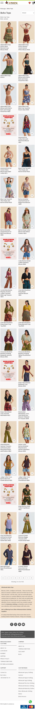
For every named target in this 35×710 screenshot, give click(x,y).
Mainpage (3, 9)
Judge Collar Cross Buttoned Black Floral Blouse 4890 (24, 478)
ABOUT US (3, 648)
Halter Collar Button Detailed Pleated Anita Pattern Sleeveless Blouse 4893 (24, 448)
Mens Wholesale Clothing (25, 691)
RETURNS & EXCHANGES (7, 664)
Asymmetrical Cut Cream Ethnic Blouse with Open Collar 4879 (5, 170)
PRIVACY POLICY (4, 659)
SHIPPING (3, 656)
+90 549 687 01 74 (5, 678)
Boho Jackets (4, 19)
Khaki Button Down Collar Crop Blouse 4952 (24, 508)
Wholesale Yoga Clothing (25, 680)
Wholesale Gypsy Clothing (25, 672)
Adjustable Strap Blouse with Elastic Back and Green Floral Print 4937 (24, 78)
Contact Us (3, 672)
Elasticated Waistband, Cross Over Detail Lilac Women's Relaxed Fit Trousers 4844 (23, 415)
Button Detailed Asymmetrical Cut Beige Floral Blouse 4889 (24, 201)
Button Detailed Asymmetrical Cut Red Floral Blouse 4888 (5, 232)
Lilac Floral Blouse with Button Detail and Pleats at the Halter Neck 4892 (6, 538)
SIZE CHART (21, 652)
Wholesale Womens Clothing (26, 686)
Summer (20, 675)
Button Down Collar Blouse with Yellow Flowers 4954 (24, 231)
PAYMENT (3, 653)
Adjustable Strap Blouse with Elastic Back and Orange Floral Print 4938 (6, 109)
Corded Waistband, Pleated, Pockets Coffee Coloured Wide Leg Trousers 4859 (6, 293)
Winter (20, 694)
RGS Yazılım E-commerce (7, 704)
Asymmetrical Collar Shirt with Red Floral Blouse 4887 (23, 139)
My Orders (3, 675)
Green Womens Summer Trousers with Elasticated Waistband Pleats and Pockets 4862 (5, 448)
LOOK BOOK (3, 651)
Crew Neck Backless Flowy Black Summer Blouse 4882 (24, 292)
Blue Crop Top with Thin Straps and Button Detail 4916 (6, 200)
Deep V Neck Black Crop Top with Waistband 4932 (5, 413)
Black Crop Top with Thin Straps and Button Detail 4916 (24, 170)
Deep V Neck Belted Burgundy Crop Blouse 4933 (24, 384)
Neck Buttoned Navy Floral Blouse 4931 (6, 568)
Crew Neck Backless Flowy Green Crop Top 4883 (6, 324)
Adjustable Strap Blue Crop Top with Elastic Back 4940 (24, 108)
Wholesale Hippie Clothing (25, 678)
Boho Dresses (22, 696)
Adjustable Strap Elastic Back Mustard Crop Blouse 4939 (5, 47)
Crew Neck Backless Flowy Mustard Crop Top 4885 (24, 324)
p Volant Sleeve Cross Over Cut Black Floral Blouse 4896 (24, 568)
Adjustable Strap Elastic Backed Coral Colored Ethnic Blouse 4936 (24, 47)
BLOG (19, 654)
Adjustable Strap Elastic (5, 76)
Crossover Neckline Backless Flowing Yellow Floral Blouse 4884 (24, 354)
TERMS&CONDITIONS (6, 661)
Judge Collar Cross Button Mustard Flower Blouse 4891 (6, 478)
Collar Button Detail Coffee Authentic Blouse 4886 (24, 262)
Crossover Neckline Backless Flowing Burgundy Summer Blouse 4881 (6, 354)
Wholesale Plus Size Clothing (26, 683)
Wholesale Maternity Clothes (26, 688)
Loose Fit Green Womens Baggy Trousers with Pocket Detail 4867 (24, 538)
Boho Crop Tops (4, 17)
